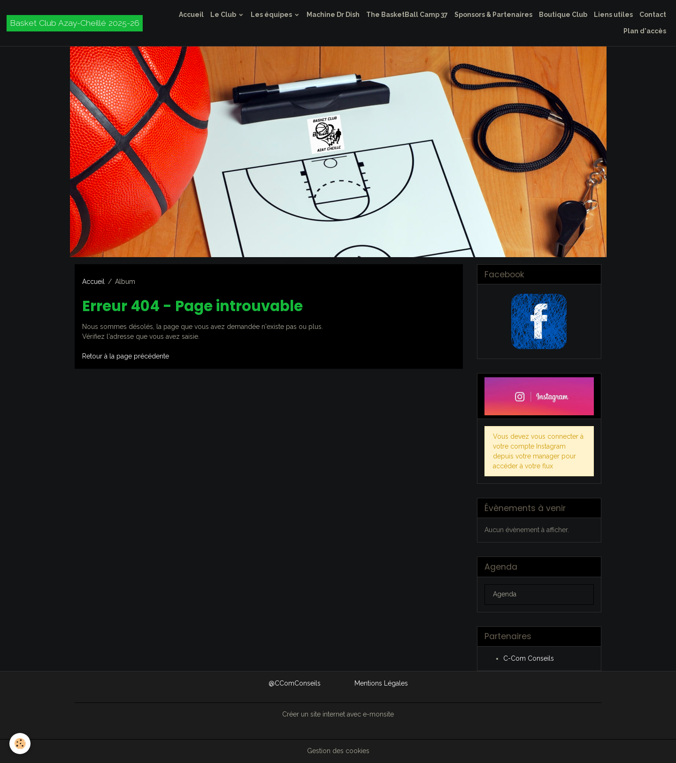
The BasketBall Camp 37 (407, 14)
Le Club (224, 14)
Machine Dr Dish (333, 14)
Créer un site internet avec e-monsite (338, 714)
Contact (652, 14)
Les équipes (272, 14)
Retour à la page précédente (125, 356)
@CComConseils (295, 683)
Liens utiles (613, 14)
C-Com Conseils (528, 658)
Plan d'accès (644, 31)
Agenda (504, 594)
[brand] (75, 23)
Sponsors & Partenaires (493, 14)
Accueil (191, 14)
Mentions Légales (381, 683)
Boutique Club (563, 14)
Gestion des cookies (338, 751)
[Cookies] (20, 743)
